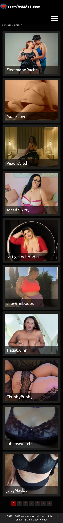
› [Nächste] (43, 503)
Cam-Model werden (35, 519)
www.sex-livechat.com (32, 516)
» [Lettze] (49, 503)
